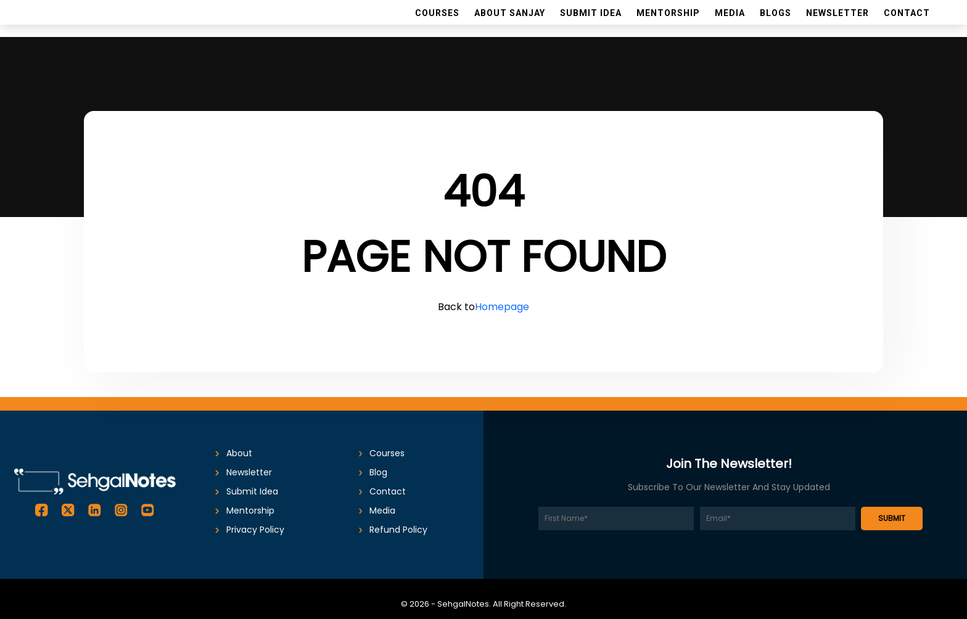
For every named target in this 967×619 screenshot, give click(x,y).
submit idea (252, 491)
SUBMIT (891, 518)
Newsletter (249, 472)
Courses (387, 453)
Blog (378, 472)
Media (382, 510)
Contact (387, 491)
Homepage (502, 307)
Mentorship (250, 510)
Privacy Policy (255, 529)
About (239, 453)
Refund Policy (398, 529)
